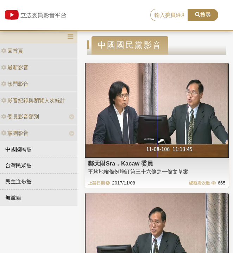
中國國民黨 (18, 149)
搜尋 (203, 15)
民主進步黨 (18, 181)
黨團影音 (15, 133)
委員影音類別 (20, 116)
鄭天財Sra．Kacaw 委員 (120, 163)
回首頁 (12, 51)
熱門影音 (15, 84)
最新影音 (15, 67)
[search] (169, 15)
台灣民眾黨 (18, 165)
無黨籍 (13, 198)
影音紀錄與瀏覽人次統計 (33, 100)
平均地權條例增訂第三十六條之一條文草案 (138, 172)
